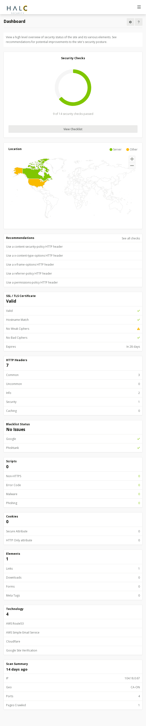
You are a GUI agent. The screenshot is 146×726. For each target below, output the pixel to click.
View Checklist (73, 129)
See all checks (131, 238)
